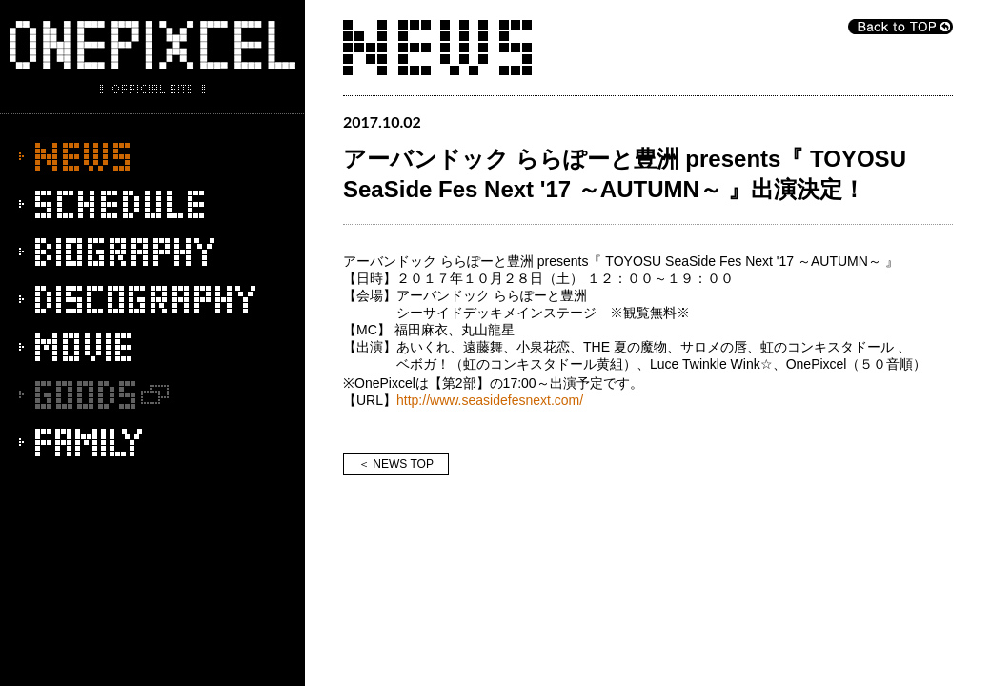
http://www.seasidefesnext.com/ (489, 400)
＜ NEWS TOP (396, 464)
